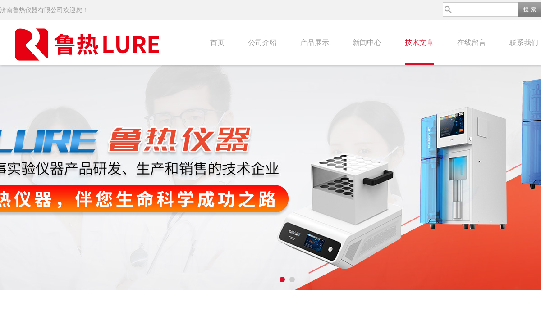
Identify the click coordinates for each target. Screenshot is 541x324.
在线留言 (471, 42)
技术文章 (419, 42)
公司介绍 (262, 42)
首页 (217, 42)
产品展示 (314, 42)
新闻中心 (367, 42)
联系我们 (523, 42)
